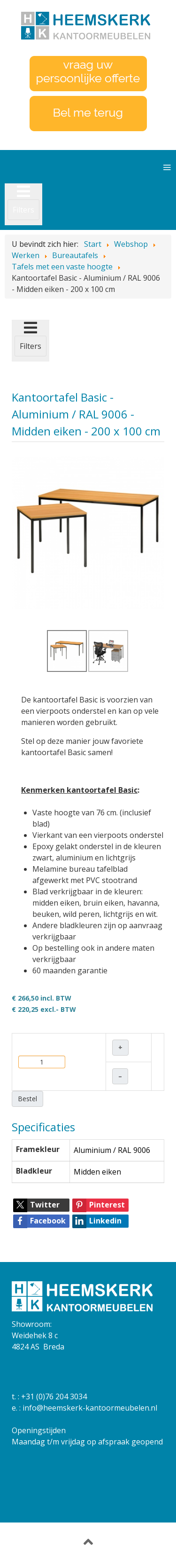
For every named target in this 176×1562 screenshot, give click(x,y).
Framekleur (38, 1149)
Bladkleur (34, 1171)
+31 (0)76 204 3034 (54, 1396)
